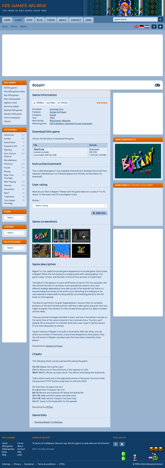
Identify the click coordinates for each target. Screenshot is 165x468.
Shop (29, 20)
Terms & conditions (47, 464)
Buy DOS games (11, 95)
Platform (14, 164)
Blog (40, 20)
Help (19, 452)
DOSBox (40, 103)
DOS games (8, 437)
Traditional (14, 196)
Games (18, 20)
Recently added (11, 106)
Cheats (7, 121)
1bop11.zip (39, 149)
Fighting (14, 150)
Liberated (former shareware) (78, 123)
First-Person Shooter (14, 155)
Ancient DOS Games (142, 185)
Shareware (94, 149)
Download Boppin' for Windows (48, 422)
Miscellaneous (14, 160)
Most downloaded (12, 99)
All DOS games (10, 88)
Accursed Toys (56, 109)
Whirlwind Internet (154, 464)
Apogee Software (58, 112)
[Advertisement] (82, 55)
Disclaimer (29, 464)
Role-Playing (14, 181)
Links (89, 20)
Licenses (8, 226)
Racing (14, 171)
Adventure (14, 135)
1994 (52, 118)
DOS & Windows (57, 123)
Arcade (14, 138)
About (63, 20)
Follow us (119, 437)
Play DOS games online (14, 91)
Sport (14, 193)
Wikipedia (66, 121)
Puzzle (53, 115)
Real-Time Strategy (14, 176)
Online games (8, 449)
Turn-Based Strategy (14, 202)
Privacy (17, 464)
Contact (76, 20)
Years (7, 211)
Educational (14, 142)
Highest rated (10, 103)
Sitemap (6, 464)
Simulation (14, 189)
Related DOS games (13, 110)
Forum (51, 20)
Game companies (12, 118)
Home (7, 20)
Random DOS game (13, 114)
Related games (12, 241)
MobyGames (55, 121)
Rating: (36, 200)
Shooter (14, 185)
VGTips (49, 407)
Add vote (100, 213)
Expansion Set (14, 146)
